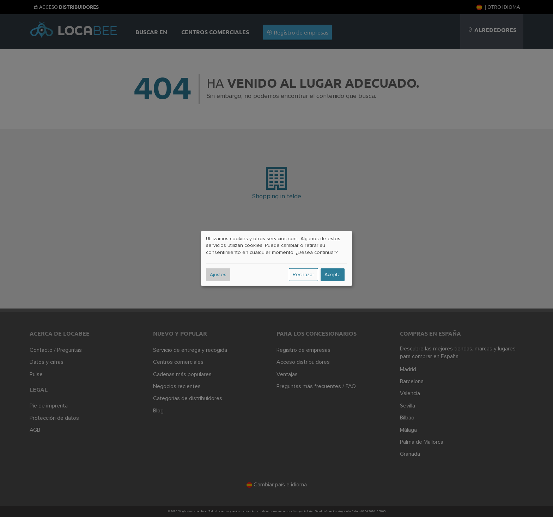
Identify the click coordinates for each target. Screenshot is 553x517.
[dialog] (276, 258)
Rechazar (303, 274)
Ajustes (218, 274)
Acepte (332, 274)
